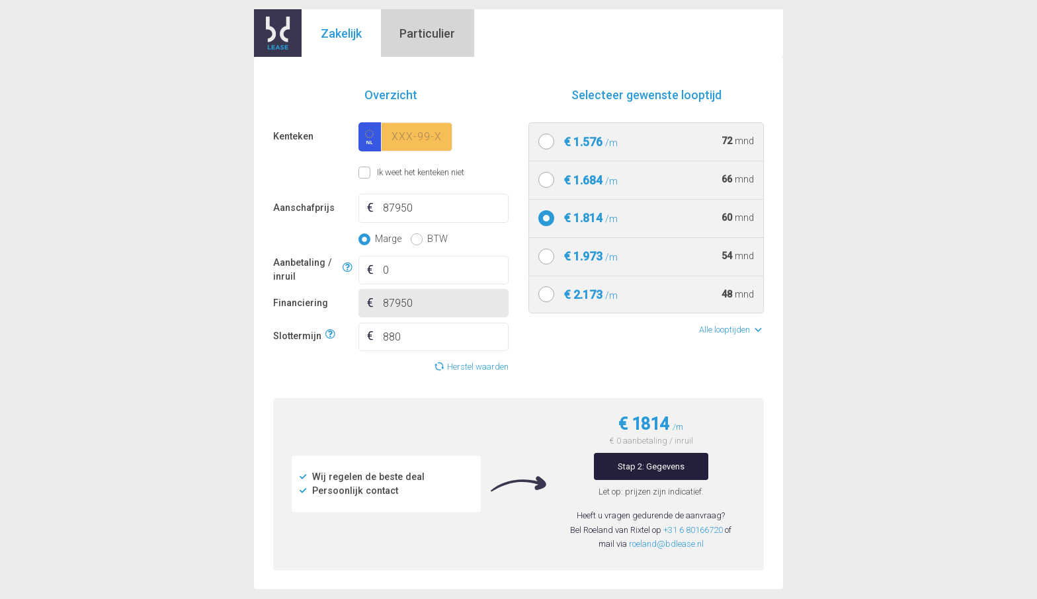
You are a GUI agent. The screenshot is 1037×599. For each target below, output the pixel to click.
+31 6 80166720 (693, 530)
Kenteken (293, 136)
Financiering (300, 303)
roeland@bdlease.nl (666, 544)
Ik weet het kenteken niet (374, 172)
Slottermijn (297, 335)
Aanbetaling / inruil (306, 270)
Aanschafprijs (304, 208)
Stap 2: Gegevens (651, 466)
